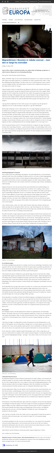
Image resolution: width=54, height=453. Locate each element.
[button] (18, 22)
